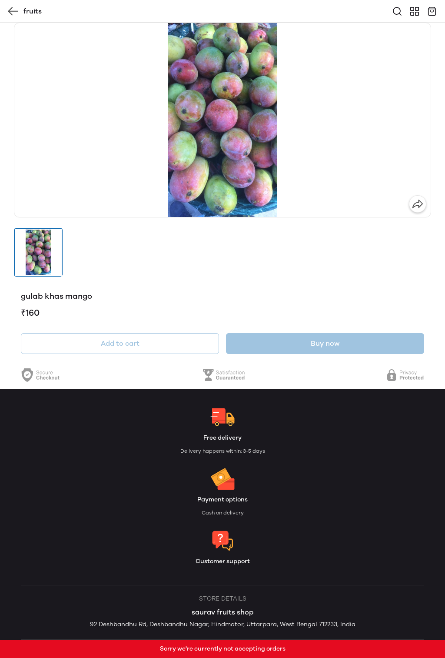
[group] (222, 120)
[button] (38, 252)
